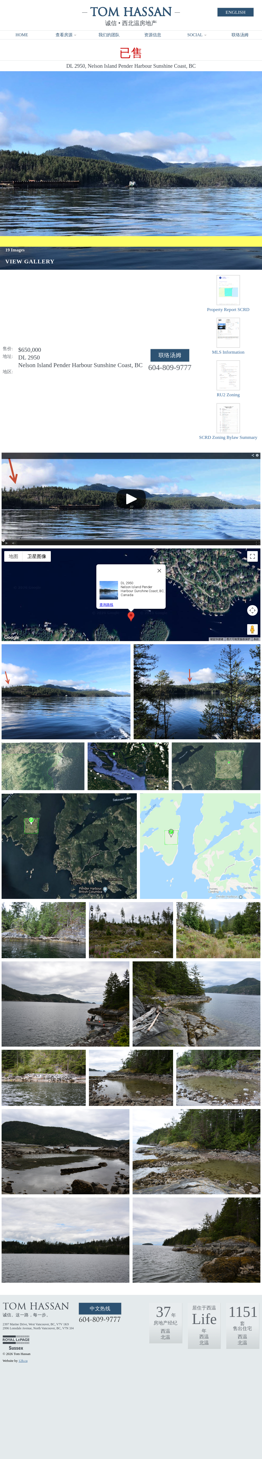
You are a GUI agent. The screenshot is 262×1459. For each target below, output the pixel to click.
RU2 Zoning (228, 378)
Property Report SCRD (228, 293)
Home (22, 35)
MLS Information (228, 336)
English (235, 12)
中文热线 (100, 1308)
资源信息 (152, 35)
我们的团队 (109, 35)
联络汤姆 (240, 35)
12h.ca (23, 1361)
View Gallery (30, 262)
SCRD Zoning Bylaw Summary (228, 421)
